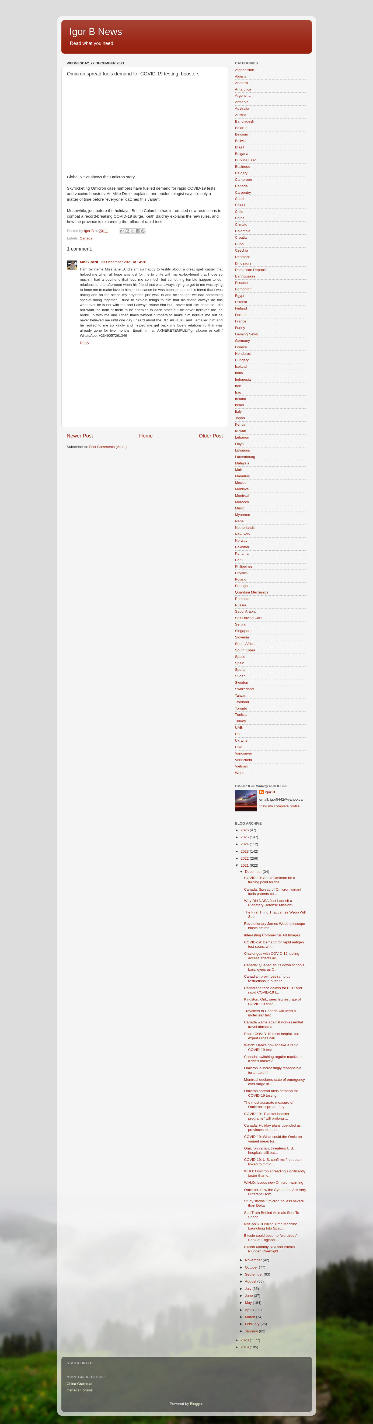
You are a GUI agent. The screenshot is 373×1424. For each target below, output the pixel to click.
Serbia (240, 624)
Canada (86, 238)
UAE (239, 727)
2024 (245, 844)
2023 (245, 851)
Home (146, 436)
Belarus (241, 128)
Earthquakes (245, 276)
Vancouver (243, 753)
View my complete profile (279, 806)
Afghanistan (244, 70)
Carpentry (243, 192)
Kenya (240, 424)
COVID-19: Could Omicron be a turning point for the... (269, 880)
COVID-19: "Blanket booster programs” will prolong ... (266, 1116)
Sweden (241, 682)
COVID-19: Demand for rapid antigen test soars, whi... (274, 944)
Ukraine (241, 740)
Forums (241, 315)
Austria (240, 115)
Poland (240, 579)
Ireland (240, 399)
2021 (245, 865)
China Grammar (80, 1384)
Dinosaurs (243, 263)
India (239, 373)
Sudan (240, 676)
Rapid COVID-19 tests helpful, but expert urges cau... (271, 1036)
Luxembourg (245, 457)
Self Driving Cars (248, 618)
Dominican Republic (251, 270)
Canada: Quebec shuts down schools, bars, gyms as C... (274, 967)
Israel (239, 405)
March (250, 1317)
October (252, 1267)
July (249, 1289)
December (254, 872)
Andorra (241, 83)
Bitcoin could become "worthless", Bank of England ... (271, 1238)
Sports (240, 670)
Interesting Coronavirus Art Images (272, 935)
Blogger (196, 1404)
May (249, 1303)
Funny (240, 328)
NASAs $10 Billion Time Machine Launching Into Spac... (270, 1226)
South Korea (245, 650)
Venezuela (243, 760)
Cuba (239, 244)
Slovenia (242, 637)
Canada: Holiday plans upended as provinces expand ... (272, 1127)
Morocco (242, 502)
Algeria (240, 76)
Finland (241, 308)
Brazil (239, 147)
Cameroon (243, 180)
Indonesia (243, 379)
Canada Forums (80, 1390)
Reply (84, 343)
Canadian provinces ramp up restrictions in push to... (267, 978)
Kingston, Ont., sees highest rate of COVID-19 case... (272, 1001)
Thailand (242, 702)
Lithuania (242, 450)
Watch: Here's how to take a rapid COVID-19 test (271, 1047)
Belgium (241, 134)
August (251, 1281)
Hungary (242, 360)
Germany (242, 341)
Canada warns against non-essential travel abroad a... (273, 1024)
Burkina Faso (246, 160)
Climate (241, 225)
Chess (240, 205)
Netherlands (245, 528)
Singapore (243, 631)
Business (242, 167)
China (240, 218)
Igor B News (95, 31)
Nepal (240, 521)
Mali (238, 470)
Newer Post (80, 436)
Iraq (238, 392)
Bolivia (240, 141)
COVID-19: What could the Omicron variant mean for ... (273, 1139)
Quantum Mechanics (252, 592)
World (240, 773)
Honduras (243, 354)
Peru (239, 560)
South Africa (245, 644)
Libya (239, 444)
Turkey (240, 721)
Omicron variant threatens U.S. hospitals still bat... (269, 1150)
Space (240, 657)
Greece (241, 347)
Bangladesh (244, 121)
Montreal (242, 496)
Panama (242, 553)
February (253, 1324)
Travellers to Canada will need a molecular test (270, 1013)
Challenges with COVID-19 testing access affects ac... (271, 955)
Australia (242, 108)
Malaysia (242, 463)
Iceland (241, 366)
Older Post (211, 436)
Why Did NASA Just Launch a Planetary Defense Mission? (268, 903)
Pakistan (242, 547)
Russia (240, 605)
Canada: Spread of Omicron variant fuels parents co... (272, 891)
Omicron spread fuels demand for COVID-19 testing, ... (271, 1093)
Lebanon (242, 437)
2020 (245, 1340)
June (249, 1296)
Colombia (242, 231)
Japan (240, 418)
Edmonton (243, 289)
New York (242, 534)
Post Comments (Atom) (108, 447)
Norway (241, 541)
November (254, 1260)
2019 (245, 1347)
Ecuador (242, 283)
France (240, 321)
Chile (239, 212)
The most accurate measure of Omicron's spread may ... (268, 1104)
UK (237, 734)
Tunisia (241, 715)
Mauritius (242, 476)
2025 (245, 837)
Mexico (241, 483)
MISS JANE (90, 262)
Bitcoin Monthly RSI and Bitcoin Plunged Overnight (269, 1249)
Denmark (242, 257)
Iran (238, 386)
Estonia (241, 302)
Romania (242, 599)
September (254, 1274)
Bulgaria (242, 154)
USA (239, 747)
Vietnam (241, 766)
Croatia (241, 237)
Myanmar (242, 515)
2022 (245, 858)
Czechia (241, 250)
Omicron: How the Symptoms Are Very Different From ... (275, 1192)
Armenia (242, 102)
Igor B (270, 792)
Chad (239, 199)
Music (240, 508)
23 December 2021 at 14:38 (123, 262)
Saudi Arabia (245, 611)
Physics (241, 573)
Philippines (244, 566)
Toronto (241, 708)
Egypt (240, 296)
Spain (240, 663)
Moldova (242, 489)
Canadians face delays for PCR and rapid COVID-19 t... (273, 990)
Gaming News (246, 334)
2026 (245, 830)
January (252, 1331)
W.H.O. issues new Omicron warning (273, 1182)
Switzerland (244, 689)
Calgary (241, 173)
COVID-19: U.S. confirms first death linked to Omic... (273, 1162)
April (249, 1310)
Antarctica (243, 89)
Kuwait (240, 431)
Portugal (242, 586)
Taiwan (240, 695)
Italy (238, 411)
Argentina (243, 95)
